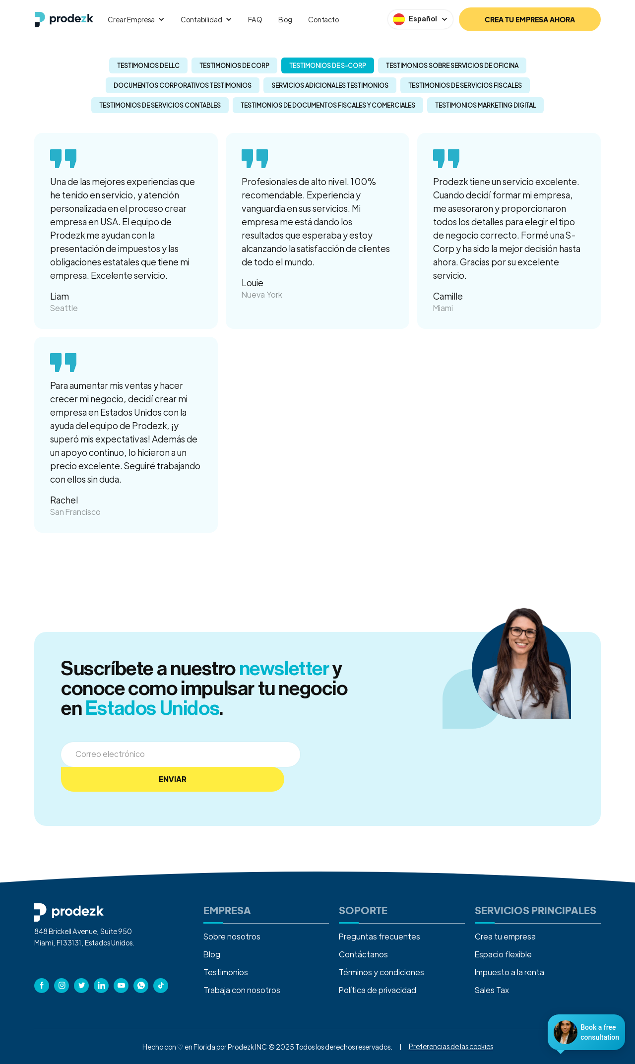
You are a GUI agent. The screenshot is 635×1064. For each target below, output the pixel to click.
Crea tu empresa (505, 936)
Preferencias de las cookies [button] (451, 1046)
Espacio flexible (503, 954)
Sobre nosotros (231, 936)
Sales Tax (492, 990)
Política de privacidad (377, 990)
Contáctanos (363, 954)
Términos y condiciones (381, 972)
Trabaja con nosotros (241, 990)
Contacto (323, 19)
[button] (136, 19)
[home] (64, 19)
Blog (285, 19)
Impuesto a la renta (509, 972)
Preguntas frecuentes (379, 936)
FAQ (255, 19)
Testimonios (225, 972)
